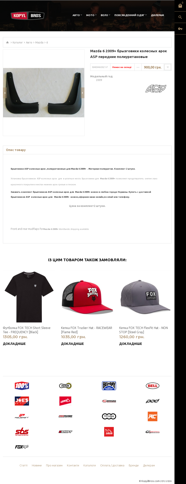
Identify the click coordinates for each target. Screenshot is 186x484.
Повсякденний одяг (129, 15)
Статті (26, 460)
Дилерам (157, 15)
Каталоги (90, 460)
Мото (90, 15)
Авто (76, 15)
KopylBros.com (151, 475)
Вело (104, 15)
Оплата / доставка (111, 460)
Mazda (39, 42)
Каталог (18, 42)
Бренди (132, 460)
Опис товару (16, 144)
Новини (39, 460)
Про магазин (56, 460)
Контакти (74, 460)
